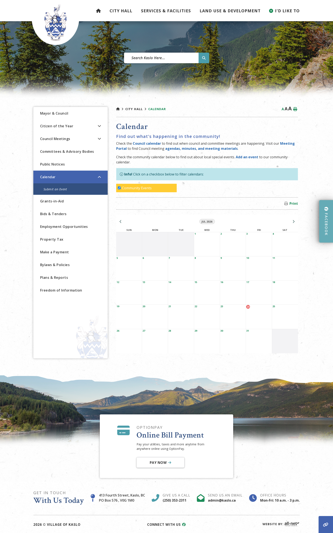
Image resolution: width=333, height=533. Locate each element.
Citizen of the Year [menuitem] (56, 126)
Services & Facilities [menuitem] (166, 11)
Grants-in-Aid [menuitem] (52, 201)
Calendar (157, 109)
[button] (99, 126)
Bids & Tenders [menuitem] (53, 214)
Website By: (281, 524)
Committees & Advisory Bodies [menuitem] (67, 151)
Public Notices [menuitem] (52, 164)
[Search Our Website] (166, 58)
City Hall (134, 109)
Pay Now (158, 462)
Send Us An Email (225, 498)
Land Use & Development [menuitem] (230, 11)
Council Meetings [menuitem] (55, 138)
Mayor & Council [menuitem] (54, 113)
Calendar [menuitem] (48, 177)
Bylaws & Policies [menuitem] (55, 264)
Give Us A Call (176, 498)
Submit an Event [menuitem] (55, 189)
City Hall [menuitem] (121, 11)
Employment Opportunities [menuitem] (64, 226)
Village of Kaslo (55, 22)
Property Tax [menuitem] (51, 239)
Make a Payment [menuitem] (54, 252)
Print (293, 203)
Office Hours (280, 498)
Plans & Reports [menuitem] (54, 277)
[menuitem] (98, 10)
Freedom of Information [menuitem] (61, 290)
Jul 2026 (207, 221)
